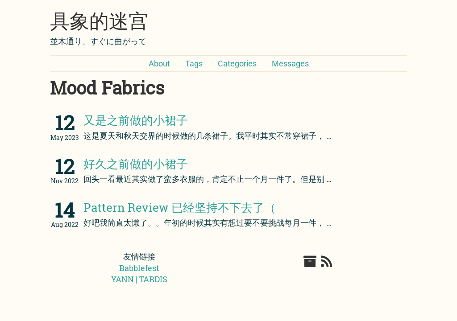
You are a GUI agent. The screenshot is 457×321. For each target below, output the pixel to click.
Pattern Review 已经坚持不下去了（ (179, 207)
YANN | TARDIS (139, 279)
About (159, 63)
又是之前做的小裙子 (135, 120)
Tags (194, 63)
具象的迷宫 (99, 21)
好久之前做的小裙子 (135, 163)
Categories (237, 63)
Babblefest (139, 268)
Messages (290, 63)
